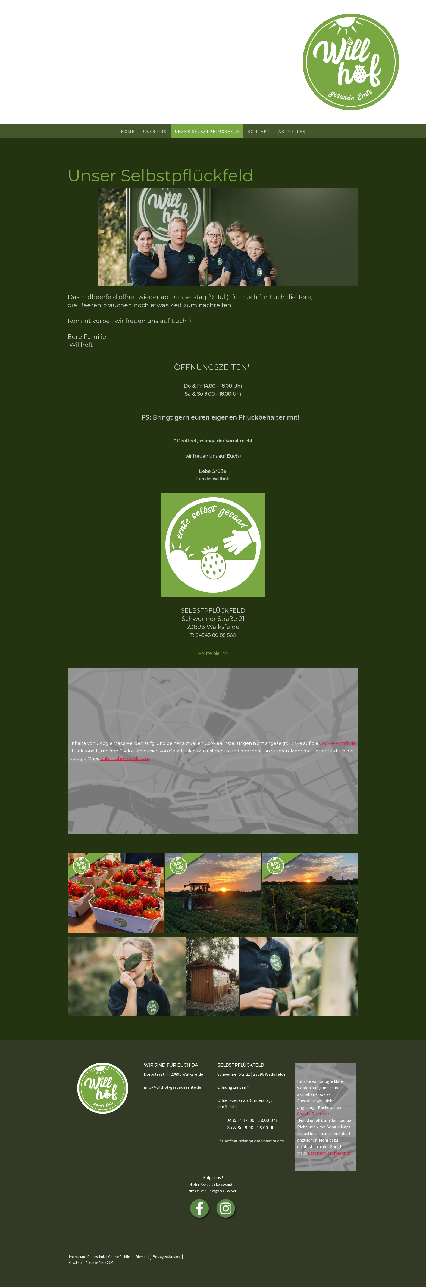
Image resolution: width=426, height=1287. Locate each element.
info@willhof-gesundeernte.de (172, 1087)
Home (128, 131)
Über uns (155, 131)
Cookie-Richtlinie (337, 743)
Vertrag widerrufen (166, 1256)
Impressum (77, 1256)
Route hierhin (213, 653)
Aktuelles (291, 131)
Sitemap (142, 1256)
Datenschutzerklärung (125, 758)
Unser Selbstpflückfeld (207, 131)
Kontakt (259, 131)
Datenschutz (96, 1256)
